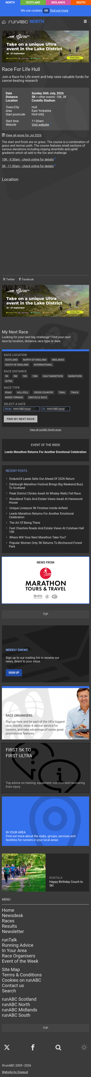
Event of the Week (20, 961)
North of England (34, 359)
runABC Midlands (19, 1010)
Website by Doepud (15, 1072)
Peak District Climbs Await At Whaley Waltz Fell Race (45, 493)
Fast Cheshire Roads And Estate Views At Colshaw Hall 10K (46, 530)
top (45, 614)
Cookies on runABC (21, 980)
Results (9, 926)
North (10, 2)
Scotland (33, 2)
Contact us (13, 985)
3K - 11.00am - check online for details (28, 166)
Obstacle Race (37, 397)
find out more (59, 10)
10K (25, 376)
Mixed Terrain (14, 397)
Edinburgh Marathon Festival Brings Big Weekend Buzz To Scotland (46, 486)
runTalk (9, 940)
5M (15, 376)
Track (74, 392)
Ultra (8, 381)
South (80, 2)
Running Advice (17, 945)
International (43, 364)
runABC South (16, 1015)
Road (8, 392)
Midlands (58, 2)
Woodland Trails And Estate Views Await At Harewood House (45, 500)
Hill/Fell (22, 392)
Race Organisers (18, 956)
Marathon (75, 376)
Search (9, 991)
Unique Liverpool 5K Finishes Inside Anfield (38, 508)
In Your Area (14, 950)
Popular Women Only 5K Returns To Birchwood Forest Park (45, 544)
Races (8, 921)
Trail (62, 392)
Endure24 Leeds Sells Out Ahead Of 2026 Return (42, 479)
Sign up (14, 672)
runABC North (16, 1004)
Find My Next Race (21, 418)
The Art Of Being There (24, 523)
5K (6, 376)
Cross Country (43, 392)
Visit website (40, 124)
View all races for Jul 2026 (23, 135)
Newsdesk (12, 915)
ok (46, 10)
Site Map (11, 969)
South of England (16, 364)
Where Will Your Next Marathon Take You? (37, 537)
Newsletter (13, 931)
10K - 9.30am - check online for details (28, 159)
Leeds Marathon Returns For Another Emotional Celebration (41, 515)
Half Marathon (53, 376)
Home (8, 910)
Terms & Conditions (22, 975)
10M (34, 376)
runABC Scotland (19, 999)
